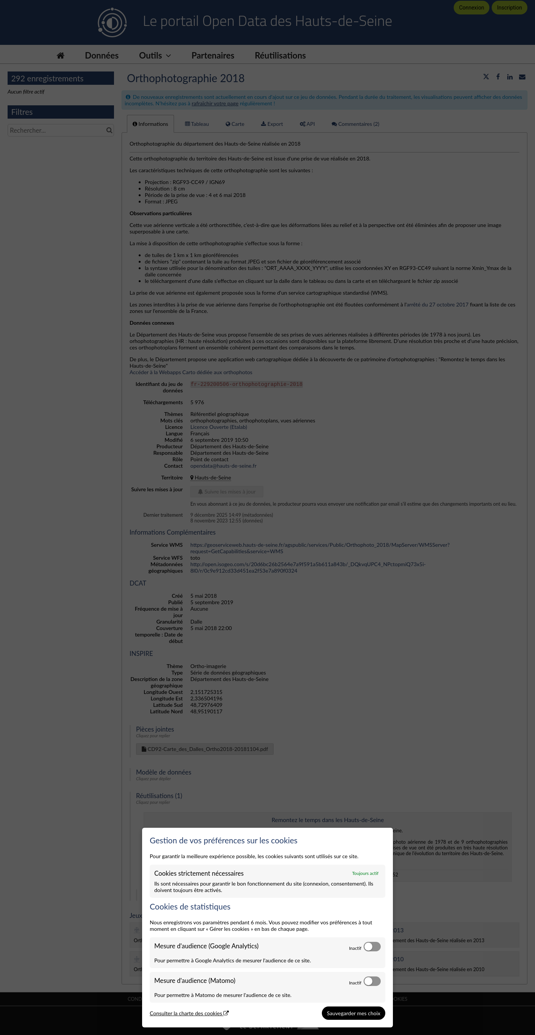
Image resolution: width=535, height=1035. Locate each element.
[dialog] (267, 928)
